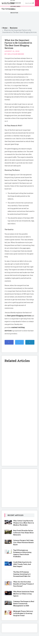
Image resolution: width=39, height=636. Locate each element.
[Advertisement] (19, 19)
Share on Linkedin (30, 343)
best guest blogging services (19, 316)
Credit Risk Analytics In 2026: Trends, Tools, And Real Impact (22, 564)
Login (13, 9)
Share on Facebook (10, 343)
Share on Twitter (20, 343)
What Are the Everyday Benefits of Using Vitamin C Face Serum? (23, 584)
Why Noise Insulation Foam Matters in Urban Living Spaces (23, 594)
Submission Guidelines (15, 3)
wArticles (5, 3)
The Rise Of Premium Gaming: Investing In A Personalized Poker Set (22, 574)
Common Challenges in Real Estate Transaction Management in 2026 (23, 603)
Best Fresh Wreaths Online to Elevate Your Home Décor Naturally (23, 533)
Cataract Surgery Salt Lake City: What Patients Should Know (23, 542)
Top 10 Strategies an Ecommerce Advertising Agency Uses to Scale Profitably (22, 553)
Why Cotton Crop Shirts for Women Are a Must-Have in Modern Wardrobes (23, 523)
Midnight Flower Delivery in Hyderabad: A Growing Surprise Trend (23, 613)
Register (14, 13)
